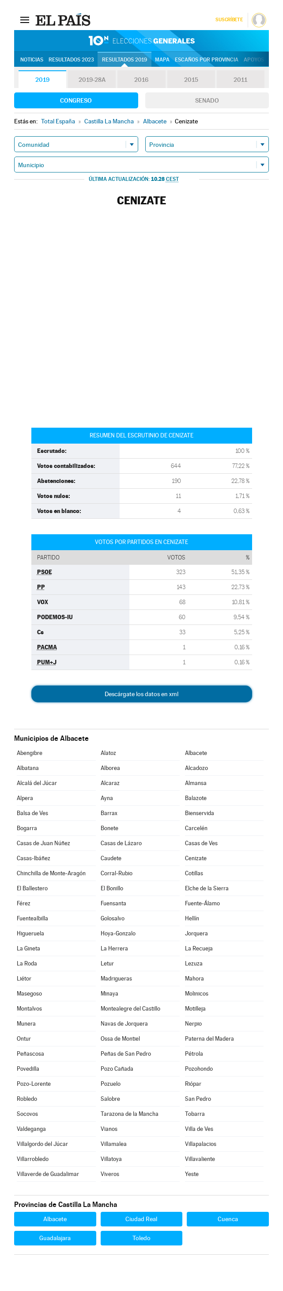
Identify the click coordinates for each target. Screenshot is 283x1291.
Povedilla (28, 1068)
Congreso (76, 100)
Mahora (194, 978)
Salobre (110, 1099)
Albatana (28, 768)
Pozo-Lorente (34, 1083)
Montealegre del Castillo (130, 1008)
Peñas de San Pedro (126, 1053)
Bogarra (27, 828)
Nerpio (193, 1023)
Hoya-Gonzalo (118, 933)
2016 (141, 79)
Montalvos (29, 1008)
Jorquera (196, 933)
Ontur (24, 1038)
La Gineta (28, 948)
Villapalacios (200, 1144)
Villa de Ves (199, 1129)
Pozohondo (199, 1068)
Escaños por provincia (206, 60)
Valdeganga (31, 1129)
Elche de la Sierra (207, 888)
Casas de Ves (201, 843)
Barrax (109, 813)
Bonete (109, 828)
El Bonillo (112, 888)
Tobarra (195, 1114)
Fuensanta (113, 903)
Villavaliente (200, 1159)
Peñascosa (30, 1053)
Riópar (193, 1083)
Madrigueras (116, 978)
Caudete (111, 858)
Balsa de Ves (32, 813)
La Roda (27, 963)
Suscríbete (228, 20)
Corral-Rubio (116, 873)
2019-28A (92, 79)
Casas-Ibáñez (33, 858)
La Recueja (199, 948)
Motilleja (195, 1008)
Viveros (110, 1174)
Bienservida (199, 813)
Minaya (109, 993)
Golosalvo (113, 918)
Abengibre (29, 753)
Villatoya (111, 1159)
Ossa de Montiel (120, 1038)
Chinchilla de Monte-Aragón (51, 873)
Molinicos (196, 993)
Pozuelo (111, 1083)
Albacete (196, 753)
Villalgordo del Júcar (42, 1144)
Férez (23, 903)
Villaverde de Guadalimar (48, 1174)
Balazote (196, 798)
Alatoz (108, 753)
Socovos (27, 1114)
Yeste (192, 1174)
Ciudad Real (141, 1218)
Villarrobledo (33, 1159)
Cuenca (228, 1218)
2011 (240, 79)
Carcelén (196, 828)
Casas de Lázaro (121, 843)
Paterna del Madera (209, 1038)
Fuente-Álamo (202, 903)
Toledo (141, 1237)
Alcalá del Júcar (37, 783)
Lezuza (194, 963)
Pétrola (194, 1053)
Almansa (196, 783)
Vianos (109, 1129)
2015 (191, 79)
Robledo (27, 1099)
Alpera (25, 798)
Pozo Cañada (117, 1068)
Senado (207, 100)
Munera (26, 1023)
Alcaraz (110, 783)
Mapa (162, 60)
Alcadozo (196, 768)
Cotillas (194, 873)
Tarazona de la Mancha (129, 1114)
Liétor (24, 978)
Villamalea (114, 1144)
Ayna (107, 798)
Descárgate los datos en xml (141, 693)
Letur (107, 963)
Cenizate (196, 858)
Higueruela (30, 933)
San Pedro (198, 1099)
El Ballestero (32, 888)
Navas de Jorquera (124, 1023)
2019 (42, 79)
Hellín (192, 918)
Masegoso (29, 993)
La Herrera (114, 948)
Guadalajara (55, 1237)
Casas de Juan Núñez (43, 843)
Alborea (110, 768)
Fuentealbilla (32, 918)
